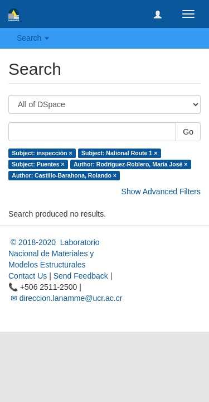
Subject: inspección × (42, 153)
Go (188, 131)
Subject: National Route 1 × (119, 153)
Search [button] (33, 38)
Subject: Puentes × (38, 164)
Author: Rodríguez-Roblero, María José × (130, 164)
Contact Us (27, 275)
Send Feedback (81, 275)
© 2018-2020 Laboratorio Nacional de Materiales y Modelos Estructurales (54, 253)
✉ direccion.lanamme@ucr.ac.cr (65, 298)
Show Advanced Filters (161, 191)
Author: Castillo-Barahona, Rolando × (64, 175)
